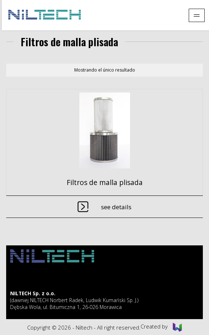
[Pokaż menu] (197, 15)
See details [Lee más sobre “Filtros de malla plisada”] (116, 207)
